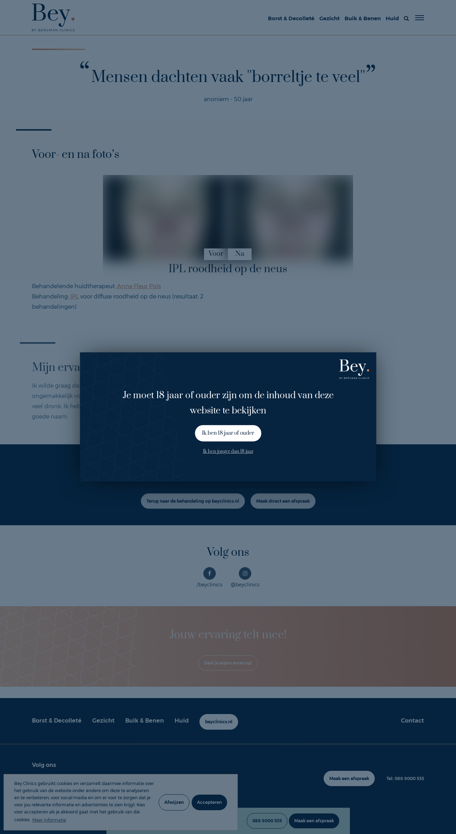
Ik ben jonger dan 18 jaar (228, 451)
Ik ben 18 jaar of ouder (228, 433)
